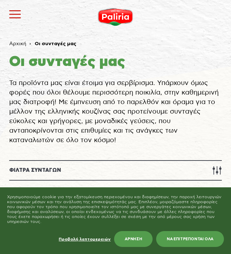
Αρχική (17, 43)
